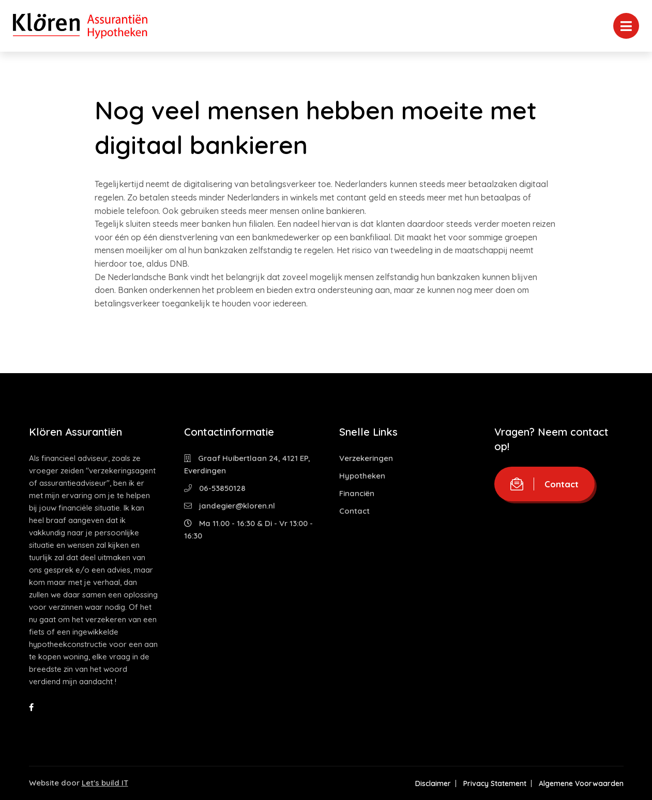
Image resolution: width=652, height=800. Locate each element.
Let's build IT (105, 783)
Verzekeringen (366, 458)
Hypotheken (362, 476)
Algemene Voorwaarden (581, 783)
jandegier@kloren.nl (229, 506)
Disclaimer (433, 783)
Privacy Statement (494, 783)
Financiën (356, 493)
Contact (354, 511)
